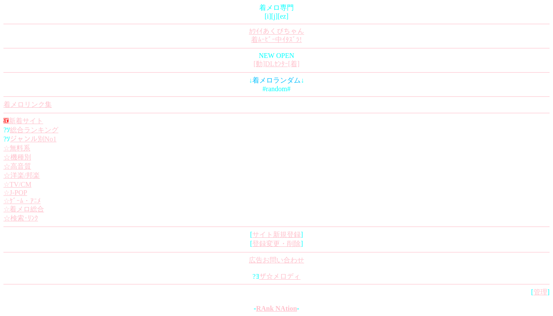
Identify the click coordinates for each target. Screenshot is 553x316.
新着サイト (26, 120)
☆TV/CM (17, 184)
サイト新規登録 (276, 234)
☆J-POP (15, 192)
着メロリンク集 (27, 104)
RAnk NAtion (276, 308)
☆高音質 (17, 166)
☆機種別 (17, 157)
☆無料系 (16, 148)
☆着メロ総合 (23, 209)
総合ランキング (34, 130)
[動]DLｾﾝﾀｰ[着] (277, 63)
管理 (540, 292)
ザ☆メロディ (280, 276)
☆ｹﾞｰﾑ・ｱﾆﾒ (22, 200)
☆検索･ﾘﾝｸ (20, 218)
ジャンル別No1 (33, 139)
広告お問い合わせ (276, 260)
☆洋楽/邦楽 (21, 175)
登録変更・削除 (276, 243)
